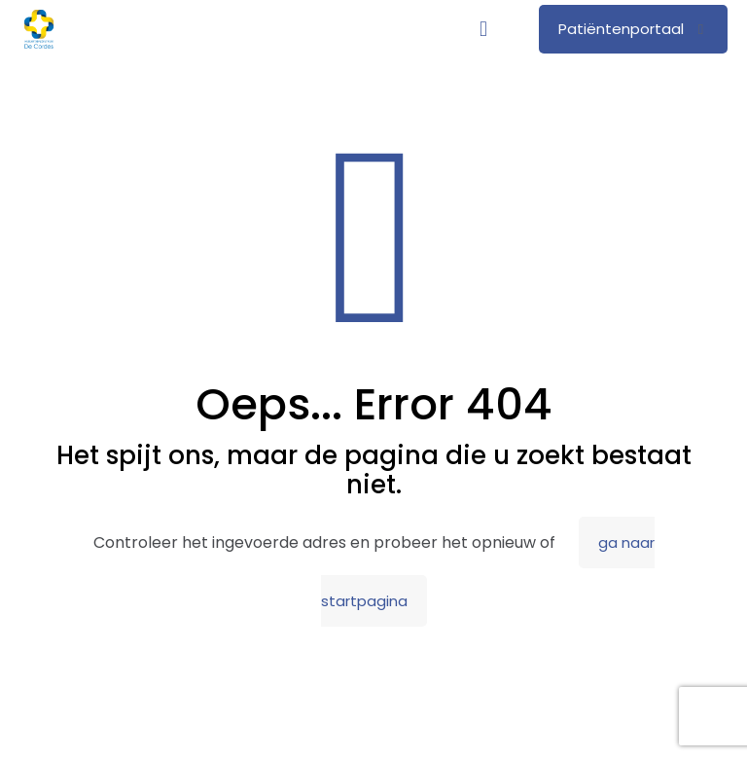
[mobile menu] (483, 29)
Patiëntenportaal (633, 28)
